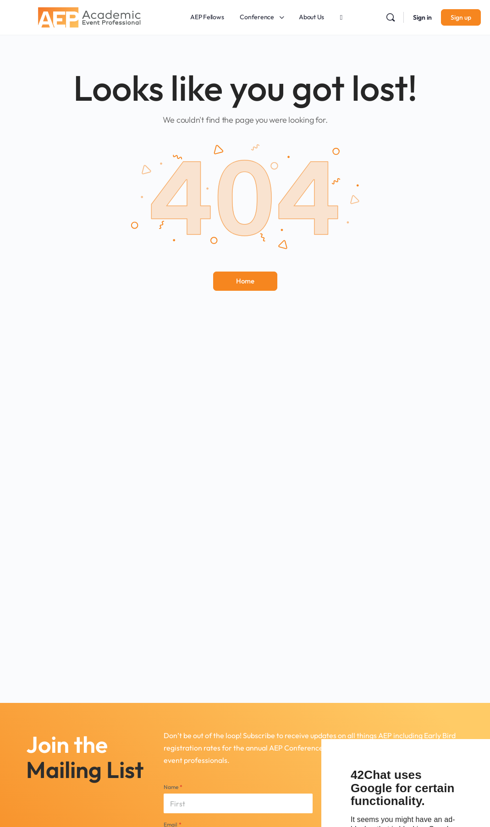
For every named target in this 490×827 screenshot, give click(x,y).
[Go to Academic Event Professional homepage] (89, 16)
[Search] (390, 17)
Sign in (422, 17)
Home (245, 281)
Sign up (461, 17)
